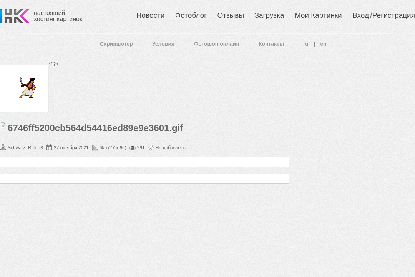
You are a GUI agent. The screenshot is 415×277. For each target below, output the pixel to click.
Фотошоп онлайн (216, 44)
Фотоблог (191, 15)
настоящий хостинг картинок (58, 16)
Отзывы (230, 15)
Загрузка (269, 15)
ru (306, 44)
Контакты (271, 44)
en (323, 44)
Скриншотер (116, 44)
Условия (163, 44)
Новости (150, 15)
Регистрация (393, 15)
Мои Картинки (318, 15)
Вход (360, 15)
